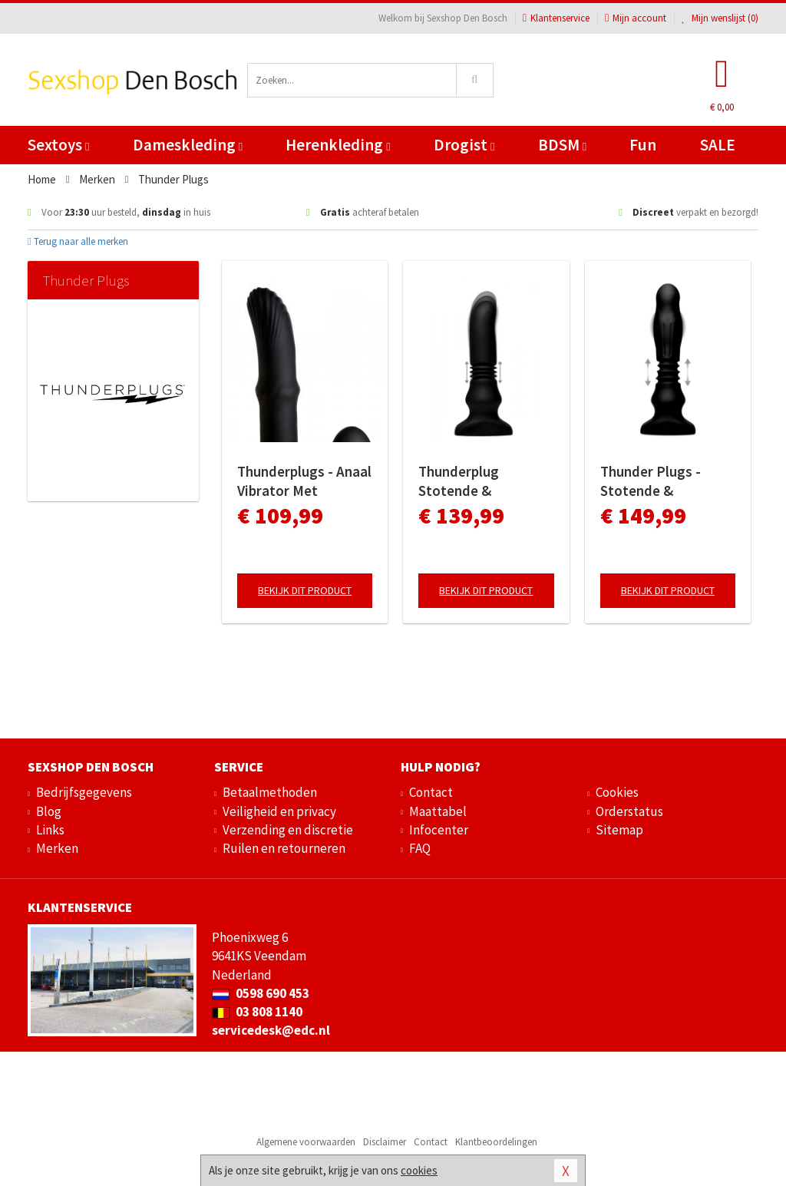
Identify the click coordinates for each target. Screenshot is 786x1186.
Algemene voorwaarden (305, 1141)
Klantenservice (556, 18)
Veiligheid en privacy (279, 811)
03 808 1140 (257, 1011)
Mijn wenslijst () (720, 18)
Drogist (464, 144)
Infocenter (438, 829)
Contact (431, 792)
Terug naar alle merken (78, 241)
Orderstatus (629, 811)
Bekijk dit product (305, 590)
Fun (642, 144)
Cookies (617, 792)
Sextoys (58, 144)
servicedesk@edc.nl (271, 1030)
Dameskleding (188, 144)
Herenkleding (338, 144)
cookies (419, 1170)
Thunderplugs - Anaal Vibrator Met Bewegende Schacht (304, 481)
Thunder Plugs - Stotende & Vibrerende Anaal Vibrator (654, 481)
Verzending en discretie (288, 829)
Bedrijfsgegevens (84, 792)
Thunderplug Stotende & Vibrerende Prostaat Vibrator (483, 481)
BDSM (562, 144)
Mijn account (635, 18)
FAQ (420, 848)
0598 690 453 (260, 993)
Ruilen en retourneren (284, 848)
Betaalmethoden (270, 792)
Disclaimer (384, 1141)
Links (50, 829)
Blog (48, 811)
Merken (57, 848)
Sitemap (619, 829)
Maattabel (438, 811)
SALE (717, 144)
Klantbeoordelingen (496, 1141)
